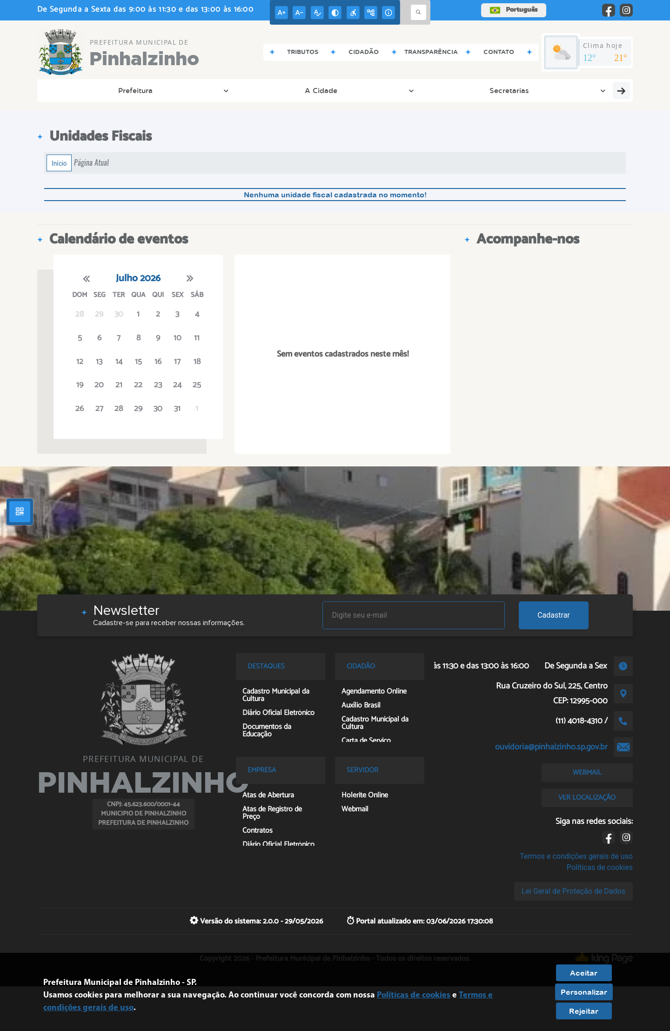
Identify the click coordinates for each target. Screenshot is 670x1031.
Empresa (547, 90)
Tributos (400, 90)
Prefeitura (79, 90)
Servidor (605, 90)
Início (59, 163)
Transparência (275, 90)
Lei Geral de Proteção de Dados (573, 891)
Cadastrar (553, 615)
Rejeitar (583, 1011)
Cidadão (342, 90)
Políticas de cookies (600, 867)
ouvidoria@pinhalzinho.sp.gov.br (551, 747)
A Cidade (140, 90)
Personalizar (584, 992)
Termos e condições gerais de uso (576, 856)
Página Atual (91, 163)
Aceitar (583, 973)
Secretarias (203, 90)
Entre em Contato (473, 90)
